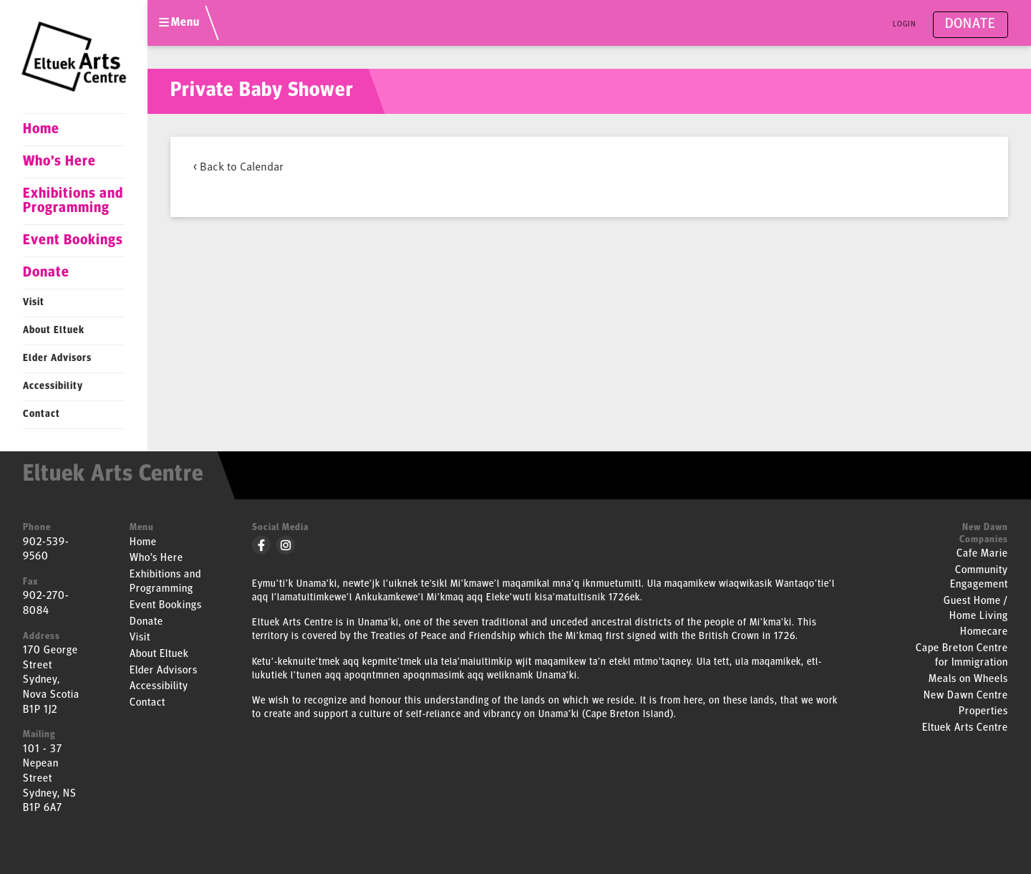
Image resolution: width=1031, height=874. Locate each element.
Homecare (984, 632)
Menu (179, 23)
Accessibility (53, 386)
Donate (46, 273)
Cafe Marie (982, 554)
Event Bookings (73, 241)
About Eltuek (53, 330)
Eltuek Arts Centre (965, 728)
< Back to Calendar (238, 165)
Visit (33, 302)
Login (904, 25)
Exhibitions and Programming (73, 201)
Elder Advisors (57, 358)
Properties (983, 711)
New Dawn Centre (966, 696)
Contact (41, 414)
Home (41, 130)
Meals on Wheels (968, 679)
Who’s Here (59, 162)
